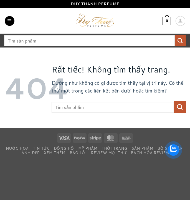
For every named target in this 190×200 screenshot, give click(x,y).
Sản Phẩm (142, 148)
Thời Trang (115, 148)
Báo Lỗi (78, 152)
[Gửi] (180, 40)
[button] (9, 21)
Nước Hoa (17, 148)
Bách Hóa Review (150, 152)
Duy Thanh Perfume (95, 3)
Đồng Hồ (64, 148)
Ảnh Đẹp (31, 152)
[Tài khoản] (180, 21)
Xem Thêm (54, 152)
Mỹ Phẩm (87, 148)
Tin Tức (41, 148)
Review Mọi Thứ (108, 152)
